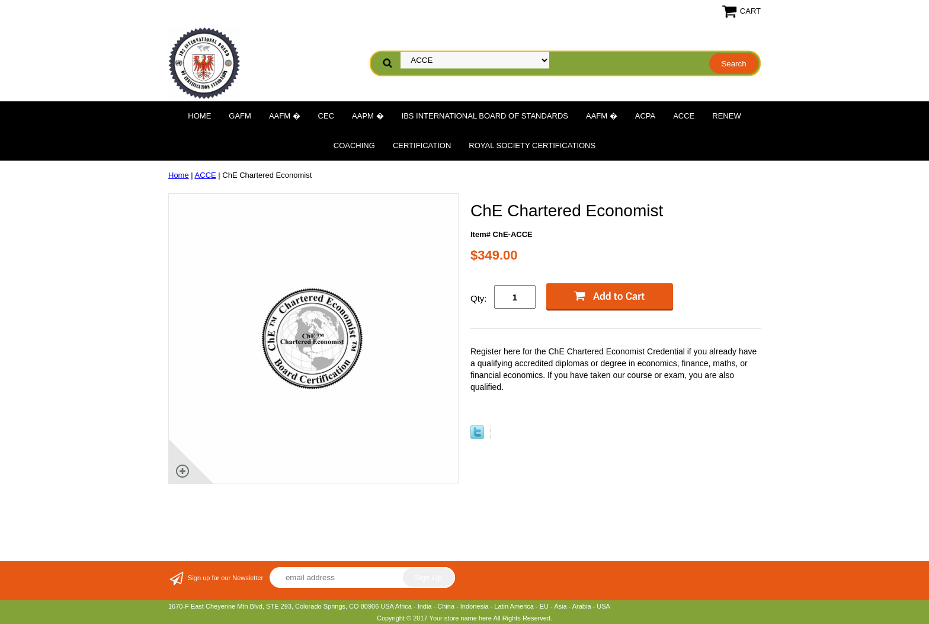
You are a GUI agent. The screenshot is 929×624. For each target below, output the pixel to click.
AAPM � (367, 115)
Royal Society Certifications (532, 145)
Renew (726, 115)
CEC (326, 115)
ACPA (645, 115)
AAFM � (284, 115)
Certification (422, 145)
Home (199, 115)
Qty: (478, 298)
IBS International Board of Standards (485, 115)
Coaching (354, 145)
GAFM (240, 115)
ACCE (683, 115)
